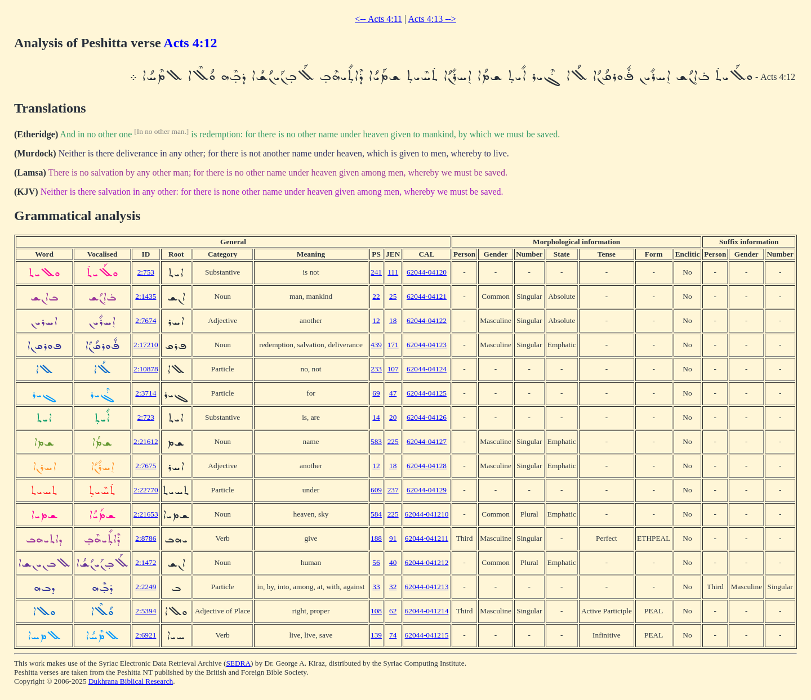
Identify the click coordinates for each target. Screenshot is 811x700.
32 (392, 586)
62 (392, 611)
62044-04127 (427, 441)
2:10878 (145, 369)
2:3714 (145, 393)
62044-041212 (427, 562)
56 (376, 562)
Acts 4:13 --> (432, 19)
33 (376, 586)
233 (376, 369)
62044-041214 (427, 611)
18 (392, 320)
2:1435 (145, 296)
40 (392, 562)
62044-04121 (427, 296)
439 (376, 344)
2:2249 (145, 586)
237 (393, 490)
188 (376, 538)
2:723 (145, 417)
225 (393, 441)
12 (376, 320)
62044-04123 (427, 344)
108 (376, 611)
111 (392, 272)
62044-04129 (427, 490)
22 (376, 296)
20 (392, 417)
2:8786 (145, 538)
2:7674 (145, 320)
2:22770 (145, 490)
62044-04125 (427, 393)
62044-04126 (427, 417)
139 (376, 635)
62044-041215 (427, 635)
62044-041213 (427, 586)
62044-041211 (426, 538)
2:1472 (145, 562)
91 (392, 538)
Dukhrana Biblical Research (130, 681)
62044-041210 (427, 514)
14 (376, 417)
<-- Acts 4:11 (378, 19)
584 (376, 514)
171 (393, 344)
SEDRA (238, 663)
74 (392, 635)
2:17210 (145, 344)
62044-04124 (427, 369)
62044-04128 (427, 465)
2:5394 (145, 611)
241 (376, 272)
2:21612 (145, 441)
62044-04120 (427, 272)
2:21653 (145, 514)
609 (376, 490)
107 (393, 369)
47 (392, 393)
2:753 (145, 272)
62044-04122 (427, 320)
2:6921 (145, 635)
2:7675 (145, 465)
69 (376, 393)
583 (376, 441)
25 (392, 296)
